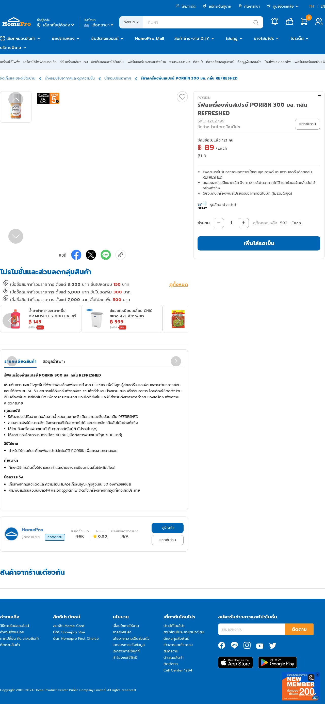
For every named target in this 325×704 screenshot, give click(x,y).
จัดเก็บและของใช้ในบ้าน (107, 61)
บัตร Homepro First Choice (76, 638)
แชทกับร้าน (167, 540)
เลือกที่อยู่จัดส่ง (56, 25)
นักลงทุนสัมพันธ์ (176, 638)
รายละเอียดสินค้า (20, 361)
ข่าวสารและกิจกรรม (178, 645)
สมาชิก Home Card (68, 626)
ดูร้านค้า (168, 527)
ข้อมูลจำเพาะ (54, 361)
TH (311, 6)
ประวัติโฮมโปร (174, 626)
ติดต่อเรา (171, 664)
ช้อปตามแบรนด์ (105, 39)
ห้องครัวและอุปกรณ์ (220, 61)
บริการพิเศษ (10, 48)
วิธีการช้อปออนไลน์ (14, 626)
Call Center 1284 (178, 670)
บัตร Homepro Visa (69, 632)
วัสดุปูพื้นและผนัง (249, 61)
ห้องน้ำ (198, 61)
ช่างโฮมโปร (264, 39)
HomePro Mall (149, 39)
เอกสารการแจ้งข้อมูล (129, 645)
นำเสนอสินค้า (174, 657)
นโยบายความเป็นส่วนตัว (131, 638)
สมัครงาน (171, 651)
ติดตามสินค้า (10, 645)
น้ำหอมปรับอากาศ (117, 78)
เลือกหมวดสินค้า (20, 39)
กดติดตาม (54, 537)
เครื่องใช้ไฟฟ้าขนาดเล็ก (40, 61)
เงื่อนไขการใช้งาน (126, 626)
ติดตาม (299, 629)
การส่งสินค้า (122, 632)
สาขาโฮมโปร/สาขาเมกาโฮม (184, 632)
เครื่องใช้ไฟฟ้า (10, 61)
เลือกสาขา (99, 25)
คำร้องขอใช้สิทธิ (125, 657)
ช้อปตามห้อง (63, 39)
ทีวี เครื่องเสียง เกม (74, 61)
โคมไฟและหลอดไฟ (278, 61)
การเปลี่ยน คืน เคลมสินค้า (19, 638)
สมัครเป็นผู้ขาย (217, 6)
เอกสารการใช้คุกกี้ (126, 651)
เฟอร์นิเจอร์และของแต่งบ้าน (146, 61)
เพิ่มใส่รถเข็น (258, 243)
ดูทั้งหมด (178, 285)
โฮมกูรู (231, 39)
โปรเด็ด (297, 39)
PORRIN (204, 98)
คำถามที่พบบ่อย (12, 632)
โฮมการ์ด (186, 6)
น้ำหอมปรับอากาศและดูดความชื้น (70, 78)
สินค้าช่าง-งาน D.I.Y (191, 39)
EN (323, 6)
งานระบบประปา (179, 61)
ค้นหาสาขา (249, 6)
